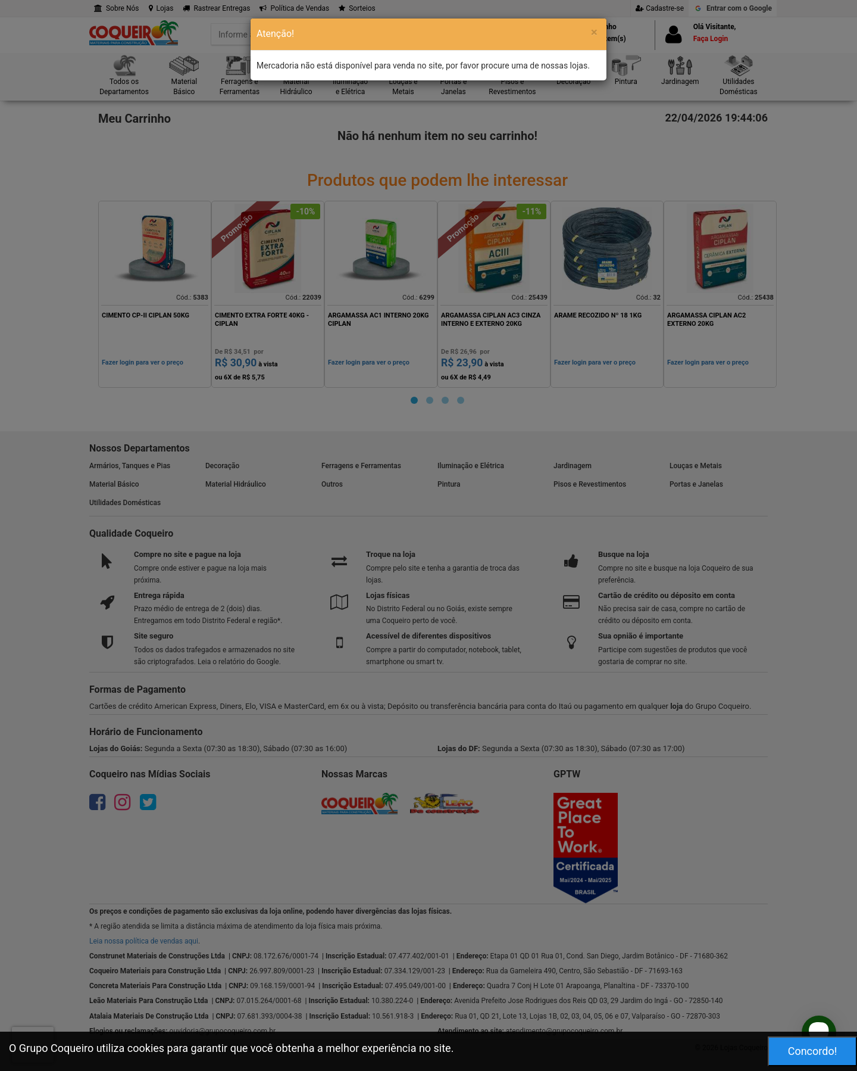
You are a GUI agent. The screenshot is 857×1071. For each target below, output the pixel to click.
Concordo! (812, 1051)
